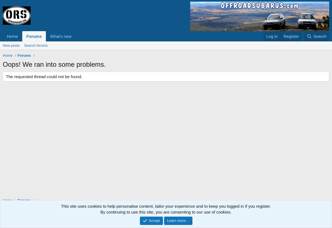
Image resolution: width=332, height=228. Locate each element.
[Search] (316, 36)
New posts (11, 45)
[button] (76, 36)
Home (12, 36)
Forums (34, 36)
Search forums (36, 45)
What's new (60, 36)
